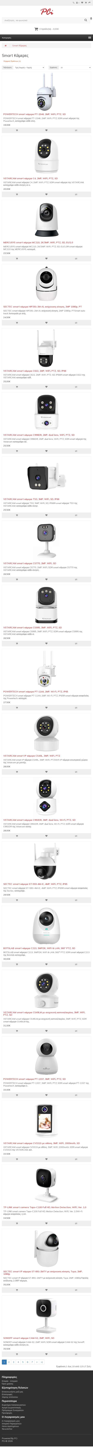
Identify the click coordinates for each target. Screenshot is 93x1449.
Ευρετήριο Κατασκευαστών (14, 1405)
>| (42, 1362)
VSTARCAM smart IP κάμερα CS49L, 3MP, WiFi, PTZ (31, 755)
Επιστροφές (7, 1394)
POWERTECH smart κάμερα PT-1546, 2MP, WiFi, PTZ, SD (34, 114)
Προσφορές (7, 1413)
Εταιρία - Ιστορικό (9, 1381)
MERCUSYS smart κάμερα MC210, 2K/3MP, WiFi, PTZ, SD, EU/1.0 (38, 242)
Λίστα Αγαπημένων (10, 1426)
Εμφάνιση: (53, 67)
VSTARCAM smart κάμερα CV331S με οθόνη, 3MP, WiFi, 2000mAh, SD (41, 1143)
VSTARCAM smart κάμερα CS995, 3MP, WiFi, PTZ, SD (32, 627)
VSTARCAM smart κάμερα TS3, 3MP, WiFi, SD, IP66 (31, 499)
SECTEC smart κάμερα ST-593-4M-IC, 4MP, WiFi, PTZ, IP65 (35, 884)
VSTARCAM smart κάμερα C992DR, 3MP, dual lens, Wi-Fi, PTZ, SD (39, 820)
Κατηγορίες (46, 38)
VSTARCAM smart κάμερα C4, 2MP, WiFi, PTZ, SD (30, 178)
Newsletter (7, 1429)
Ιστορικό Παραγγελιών (11, 1423)
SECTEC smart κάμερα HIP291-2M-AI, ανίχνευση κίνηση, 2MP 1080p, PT (42, 306)
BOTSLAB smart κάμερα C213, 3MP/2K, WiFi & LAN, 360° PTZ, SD (39, 948)
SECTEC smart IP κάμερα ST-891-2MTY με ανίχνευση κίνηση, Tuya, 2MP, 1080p (42, 1272)
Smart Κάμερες (19, 45)
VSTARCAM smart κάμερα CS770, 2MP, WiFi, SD (29, 563)
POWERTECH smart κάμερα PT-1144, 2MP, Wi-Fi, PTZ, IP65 (35, 691)
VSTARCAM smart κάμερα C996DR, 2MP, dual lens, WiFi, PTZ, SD (39, 434)
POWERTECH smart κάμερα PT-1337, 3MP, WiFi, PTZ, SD (34, 1079)
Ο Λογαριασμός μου (11, 1421)
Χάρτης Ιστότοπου (10, 1397)
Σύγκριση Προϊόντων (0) (12, 61)
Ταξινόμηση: (7, 67)
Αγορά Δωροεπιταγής (11, 1407)
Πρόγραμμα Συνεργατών (13, 1410)
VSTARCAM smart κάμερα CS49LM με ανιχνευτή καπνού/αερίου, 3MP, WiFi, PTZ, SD (44, 1013)
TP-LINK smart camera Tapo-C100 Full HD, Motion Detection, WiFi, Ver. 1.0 (44, 1207)
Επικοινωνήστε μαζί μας (12, 1391)
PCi (15, 1438)
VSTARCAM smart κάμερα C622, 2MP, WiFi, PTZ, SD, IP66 (34, 370)
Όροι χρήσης (7, 1383)
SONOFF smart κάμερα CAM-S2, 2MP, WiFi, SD (28, 1338)
